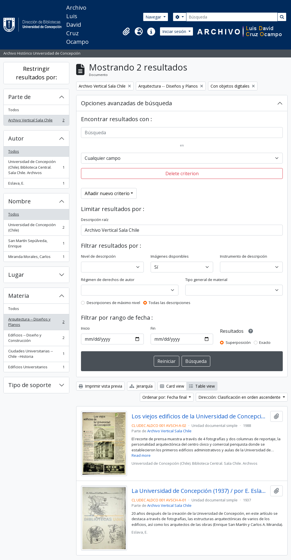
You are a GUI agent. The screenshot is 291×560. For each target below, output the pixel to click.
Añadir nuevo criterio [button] (107, 193)
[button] (126, 31)
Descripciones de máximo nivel (113, 302)
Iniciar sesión (174, 31)
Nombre (19, 201)
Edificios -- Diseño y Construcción (36, 337)
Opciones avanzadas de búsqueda (126, 103)
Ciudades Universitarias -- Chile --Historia (36, 353)
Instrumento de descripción (243, 256)
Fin (153, 328)
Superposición (238, 342)
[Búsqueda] (232, 17)
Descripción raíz (95, 219)
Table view (202, 386)
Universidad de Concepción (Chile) (36, 227)
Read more (141, 455)
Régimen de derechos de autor (107, 279)
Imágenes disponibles (170, 256)
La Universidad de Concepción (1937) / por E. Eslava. (200, 490)
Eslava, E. (36, 184)
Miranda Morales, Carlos (36, 258)
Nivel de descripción (98, 256)
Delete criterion (182, 173)
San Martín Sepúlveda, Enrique (36, 243)
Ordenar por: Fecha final (165, 397)
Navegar (154, 17)
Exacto (265, 342)
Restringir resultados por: (36, 73)
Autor (16, 138)
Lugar (16, 274)
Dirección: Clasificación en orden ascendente (240, 397)
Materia (18, 295)
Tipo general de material (206, 279)
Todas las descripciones (169, 302)
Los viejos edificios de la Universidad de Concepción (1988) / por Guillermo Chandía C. (200, 416)
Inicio (85, 328)
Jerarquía (141, 386)
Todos (13, 109)
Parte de (19, 97)
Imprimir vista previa (100, 386)
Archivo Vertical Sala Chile (36, 121)
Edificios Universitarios (36, 368)
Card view (172, 386)
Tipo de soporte (29, 385)
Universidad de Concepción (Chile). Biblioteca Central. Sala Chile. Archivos (36, 167)
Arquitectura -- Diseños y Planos (36, 322)
